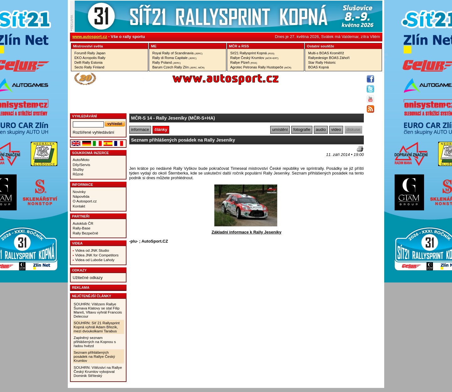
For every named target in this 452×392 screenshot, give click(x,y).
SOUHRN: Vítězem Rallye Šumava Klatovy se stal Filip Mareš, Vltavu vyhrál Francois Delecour (98, 310)
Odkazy (79, 270)
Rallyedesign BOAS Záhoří (329, 58)
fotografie (301, 129)
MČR (233, 46)
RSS (245, 46)
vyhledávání (84, 116)
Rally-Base (82, 228)
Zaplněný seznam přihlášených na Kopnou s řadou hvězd (95, 342)
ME (154, 46)
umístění (280, 129)
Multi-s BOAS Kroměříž (326, 53)
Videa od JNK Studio (92, 250)
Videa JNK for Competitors (97, 255)
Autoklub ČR (83, 223)
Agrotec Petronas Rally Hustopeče (261, 67)
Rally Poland (166, 62)
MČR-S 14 (141, 118)
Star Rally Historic (322, 62)
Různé (78, 174)
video (336, 129)
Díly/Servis (81, 165)
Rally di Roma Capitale (174, 58)
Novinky (79, 192)
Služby (78, 169)
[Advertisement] (166, 155)
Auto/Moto (81, 160)
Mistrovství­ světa (88, 46)
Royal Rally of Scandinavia (177, 53)
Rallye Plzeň (243, 62)
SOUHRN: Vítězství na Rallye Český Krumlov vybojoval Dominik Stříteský (98, 371)
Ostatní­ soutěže (320, 46)
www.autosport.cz (90, 36)
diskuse (353, 129)
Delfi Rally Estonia (88, 62)
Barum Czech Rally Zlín (178, 67)
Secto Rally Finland (89, 67)
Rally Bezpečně (85, 233)
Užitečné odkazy (88, 277)
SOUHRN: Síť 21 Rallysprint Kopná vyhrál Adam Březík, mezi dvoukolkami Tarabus (97, 327)
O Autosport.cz (85, 201)
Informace (82, 184)
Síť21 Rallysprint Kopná (252, 53)
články (160, 129)
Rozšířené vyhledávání (93, 132)
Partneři (81, 216)
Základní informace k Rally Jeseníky (247, 232)
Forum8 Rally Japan (89, 53)
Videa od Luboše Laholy (95, 260)
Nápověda (81, 196)
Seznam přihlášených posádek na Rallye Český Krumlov (94, 356)
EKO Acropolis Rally (89, 58)
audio (321, 129)
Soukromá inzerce (90, 153)
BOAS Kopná (318, 67)
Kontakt (79, 206)
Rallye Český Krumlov (254, 58)
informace (140, 129)
